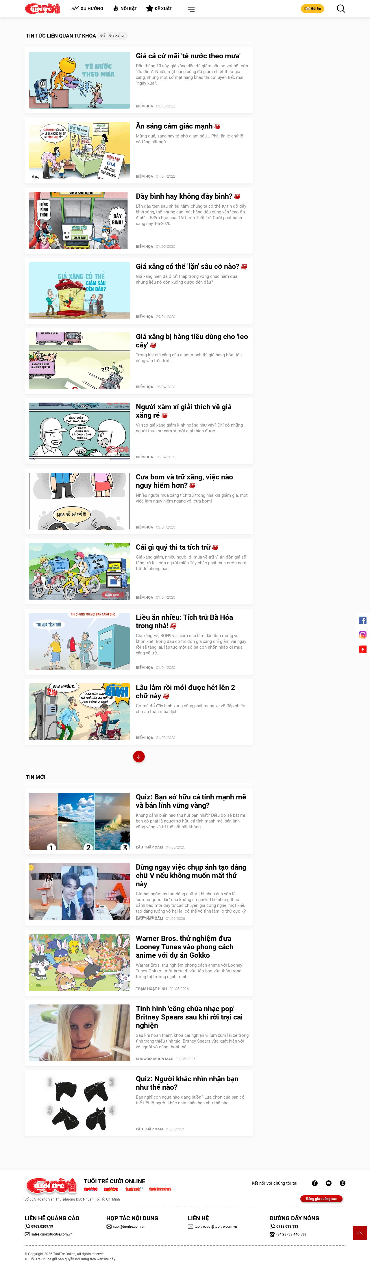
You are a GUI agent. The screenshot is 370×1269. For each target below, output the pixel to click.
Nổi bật (124, 8)
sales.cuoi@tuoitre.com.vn (49, 1234)
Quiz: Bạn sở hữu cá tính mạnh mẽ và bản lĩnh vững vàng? (191, 801)
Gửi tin (312, 8)
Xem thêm (139, 757)
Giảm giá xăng (112, 36)
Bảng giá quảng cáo (321, 1199)
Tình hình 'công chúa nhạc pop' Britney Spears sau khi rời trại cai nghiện (189, 1017)
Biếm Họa (144, 106)
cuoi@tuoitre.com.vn (125, 1227)
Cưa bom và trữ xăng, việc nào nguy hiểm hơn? (184, 481)
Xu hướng (87, 8)
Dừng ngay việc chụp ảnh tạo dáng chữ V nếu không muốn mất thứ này (191, 875)
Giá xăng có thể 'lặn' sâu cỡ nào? (191, 266)
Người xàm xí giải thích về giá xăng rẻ (184, 411)
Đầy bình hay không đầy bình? (188, 196)
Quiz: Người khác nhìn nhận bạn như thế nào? (187, 1083)
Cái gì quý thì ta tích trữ (177, 547)
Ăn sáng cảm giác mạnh (178, 126)
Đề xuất (159, 8)
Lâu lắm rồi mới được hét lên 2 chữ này (185, 691)
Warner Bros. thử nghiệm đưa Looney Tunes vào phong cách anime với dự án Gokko (185, 946)
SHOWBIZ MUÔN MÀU (154, 1059)
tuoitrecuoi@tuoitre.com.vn (212, 1227)
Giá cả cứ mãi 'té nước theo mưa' (188, 56)
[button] (190, 9)
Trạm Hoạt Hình (151, 989)
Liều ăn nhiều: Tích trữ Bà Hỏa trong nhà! (184, 621)
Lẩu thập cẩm (149, 847)
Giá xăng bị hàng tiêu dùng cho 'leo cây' (192, 340)
